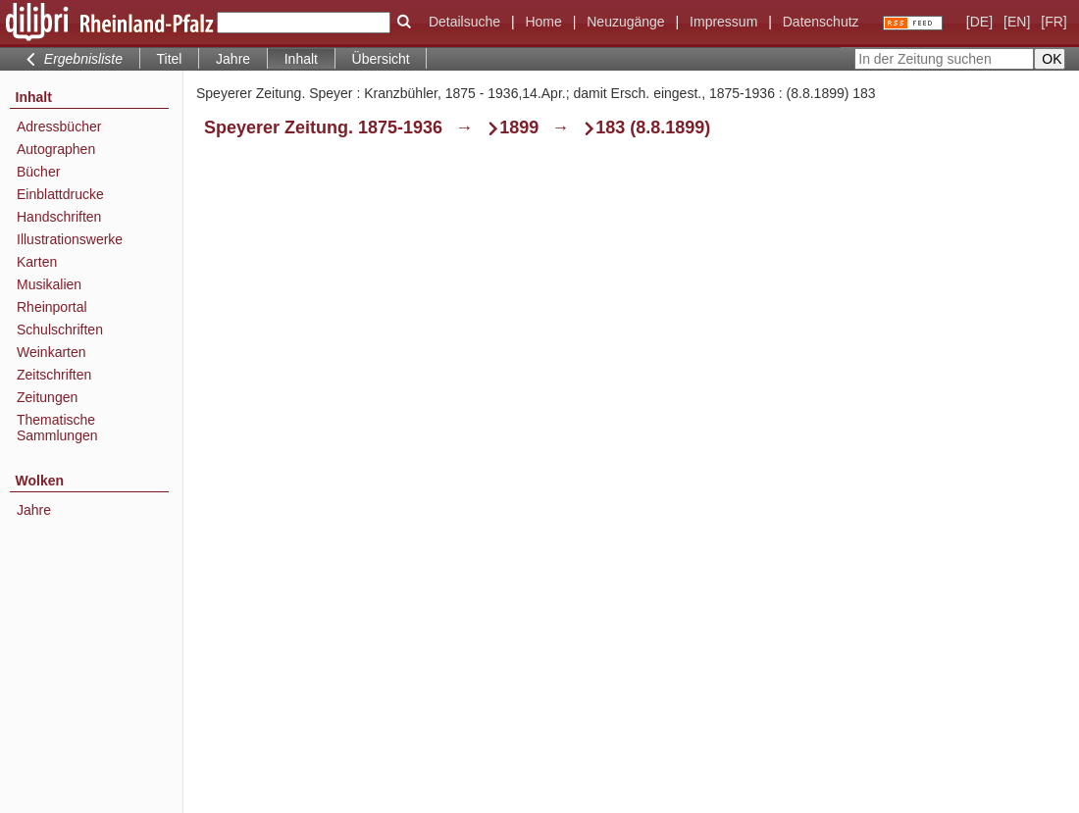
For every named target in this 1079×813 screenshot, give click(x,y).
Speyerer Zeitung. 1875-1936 (323, 127)
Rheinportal (52, 307)
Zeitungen (47, 397)
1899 (519, 127)
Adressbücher (59, 126)
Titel (169, 59)
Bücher (38, 171)
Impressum (723, 21)
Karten (37, 262)
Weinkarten (51, 352)
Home (543, 21)
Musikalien (49, 284)
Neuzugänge (625, 21)
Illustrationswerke (70, 239)
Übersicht (381, 59)
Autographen (56, 149)
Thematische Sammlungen (57, 427)
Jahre (233, 59)
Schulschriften (60, 329)
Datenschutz (821, 21)
